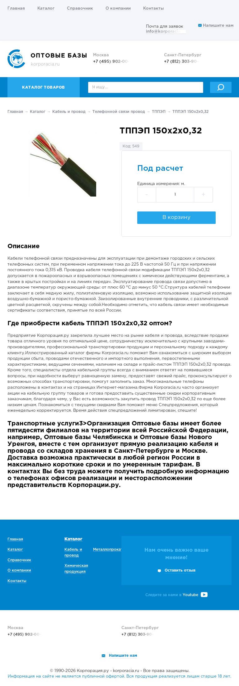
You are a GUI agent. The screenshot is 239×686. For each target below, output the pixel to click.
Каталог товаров (43, 87)
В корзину (176, 217)
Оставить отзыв (180, 570)
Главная (16, 8)
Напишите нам (215, 25)
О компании (118, 8)
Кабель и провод (69, 112)
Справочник (80, 8)
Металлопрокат (108, 549)
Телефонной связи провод (118, 112)
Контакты (153, 8)
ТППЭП (159, 112)
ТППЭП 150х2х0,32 (190, 112)
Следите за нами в (176, 595)
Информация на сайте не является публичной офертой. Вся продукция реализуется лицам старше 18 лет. (119, 676)
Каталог (45, 8)
